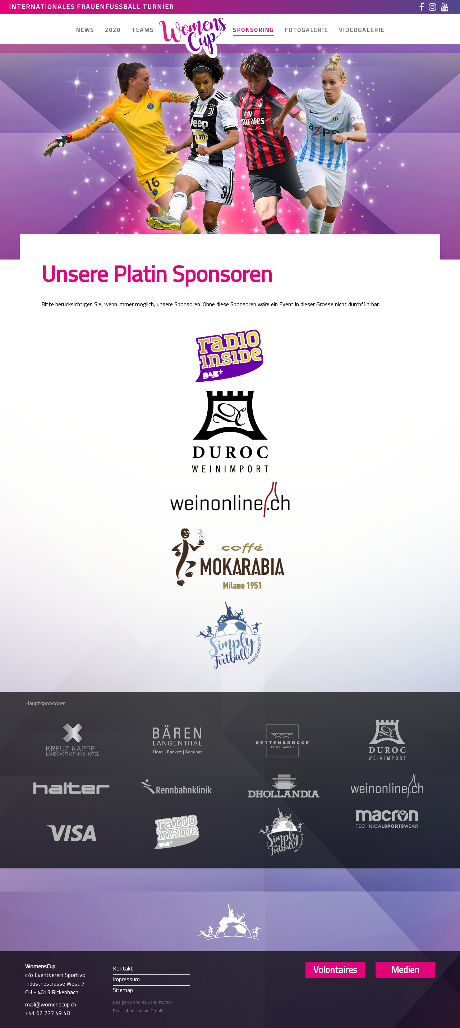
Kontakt (123, 968)
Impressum (126, 978)
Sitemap (123, 989)
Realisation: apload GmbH (138, 1010)
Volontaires (335, 970)
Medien (405, 970)
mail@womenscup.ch (50, 1004)
